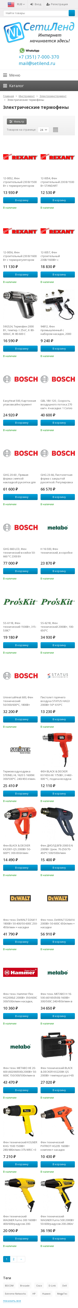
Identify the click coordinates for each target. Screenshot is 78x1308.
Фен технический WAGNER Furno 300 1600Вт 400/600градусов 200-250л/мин (20, 1220)
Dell (64, 1285)
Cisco (39, 1285)
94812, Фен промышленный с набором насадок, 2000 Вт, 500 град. (56, 330)
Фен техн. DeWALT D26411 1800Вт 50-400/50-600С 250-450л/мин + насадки (20, 923)
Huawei (46, 1293)
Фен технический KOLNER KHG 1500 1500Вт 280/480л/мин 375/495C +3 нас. (20, 1146)
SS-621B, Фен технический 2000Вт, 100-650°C (57, 626)
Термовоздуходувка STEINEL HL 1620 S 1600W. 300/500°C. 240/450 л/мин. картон (19, 775)
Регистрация (57, 4)
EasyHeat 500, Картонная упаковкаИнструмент (19, 402)
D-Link (52, 1285)
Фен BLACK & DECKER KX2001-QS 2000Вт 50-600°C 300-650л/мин (17, 849)
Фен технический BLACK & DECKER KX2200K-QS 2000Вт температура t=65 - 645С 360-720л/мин (57, 1071)
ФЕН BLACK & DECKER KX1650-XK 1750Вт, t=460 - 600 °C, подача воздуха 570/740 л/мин (57, 775)
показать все (12, 1301)
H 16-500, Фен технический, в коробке (57, 550)
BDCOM (9, 1285)
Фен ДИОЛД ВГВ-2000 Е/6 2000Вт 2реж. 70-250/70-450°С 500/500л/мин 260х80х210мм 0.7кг (57, 849)
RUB (21, 4)
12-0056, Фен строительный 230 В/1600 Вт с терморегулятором (20, 256)
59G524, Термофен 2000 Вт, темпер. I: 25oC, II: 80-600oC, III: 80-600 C (18, 330)
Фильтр (16, 121)
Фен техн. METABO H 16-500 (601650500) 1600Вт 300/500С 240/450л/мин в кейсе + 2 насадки (56, 997)
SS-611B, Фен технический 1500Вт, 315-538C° (19, 626)
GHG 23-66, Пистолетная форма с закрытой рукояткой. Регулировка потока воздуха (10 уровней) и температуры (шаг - (57, 478)
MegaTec (62, 1293)
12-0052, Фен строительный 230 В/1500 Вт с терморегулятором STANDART (20, 182)
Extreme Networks (15, 1293)
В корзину (19, 200)
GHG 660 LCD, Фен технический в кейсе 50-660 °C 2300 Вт (19, 552)
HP (34, 1293)
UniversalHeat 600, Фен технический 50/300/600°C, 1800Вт (18, 701)
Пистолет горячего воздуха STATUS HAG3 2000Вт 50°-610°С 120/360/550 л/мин (55, 701)
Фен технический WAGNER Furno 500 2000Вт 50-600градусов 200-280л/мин (57, 1220)
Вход (35, 4)
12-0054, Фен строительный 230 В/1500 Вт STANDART (57, 182)
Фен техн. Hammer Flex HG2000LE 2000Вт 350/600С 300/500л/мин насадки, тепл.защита (20, 997)
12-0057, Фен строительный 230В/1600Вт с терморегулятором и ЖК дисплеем (57, 256)
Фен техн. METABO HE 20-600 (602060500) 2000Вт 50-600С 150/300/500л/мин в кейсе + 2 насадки (20, 1071)
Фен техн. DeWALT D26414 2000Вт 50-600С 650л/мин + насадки (58, 923)
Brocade (25, 1285)
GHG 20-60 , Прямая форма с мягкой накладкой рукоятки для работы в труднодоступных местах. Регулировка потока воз (19, 478)
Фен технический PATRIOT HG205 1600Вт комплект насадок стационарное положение (55, 1146)
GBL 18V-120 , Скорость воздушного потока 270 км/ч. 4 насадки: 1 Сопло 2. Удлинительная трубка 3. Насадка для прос (57, 404)
